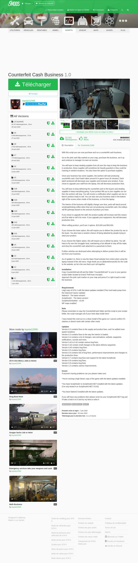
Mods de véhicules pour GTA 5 (60, 527)
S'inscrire (113, 10)
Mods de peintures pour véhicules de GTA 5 (60, 534)
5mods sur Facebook (114, 541)
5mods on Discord (113, 546)
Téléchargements (71, 139)
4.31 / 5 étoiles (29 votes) (121, 140)
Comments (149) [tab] (86, 145)
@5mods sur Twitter (114, 537)
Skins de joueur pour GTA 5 (62, 549)
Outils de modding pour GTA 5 (62, 519)
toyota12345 (28, 100)
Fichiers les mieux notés (88, 537)
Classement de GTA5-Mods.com (87, 542)
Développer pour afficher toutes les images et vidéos (94, 132)
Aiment (86, 139)
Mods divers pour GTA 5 (61, 558)
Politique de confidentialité (115, 523)
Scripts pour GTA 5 (58, 544)
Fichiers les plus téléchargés (89, 532)
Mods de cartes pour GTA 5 (62, 554)
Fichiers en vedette (86, 523)
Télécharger (33, 84)
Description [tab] (67, 145)
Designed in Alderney (16, 518)
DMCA (107, 532)
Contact (108, 518)
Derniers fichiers (84, 518)
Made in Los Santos (16, 520)
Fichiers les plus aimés (87, 528)
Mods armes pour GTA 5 (61, 540)
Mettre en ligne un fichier (78, 10)
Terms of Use (110, 528)
